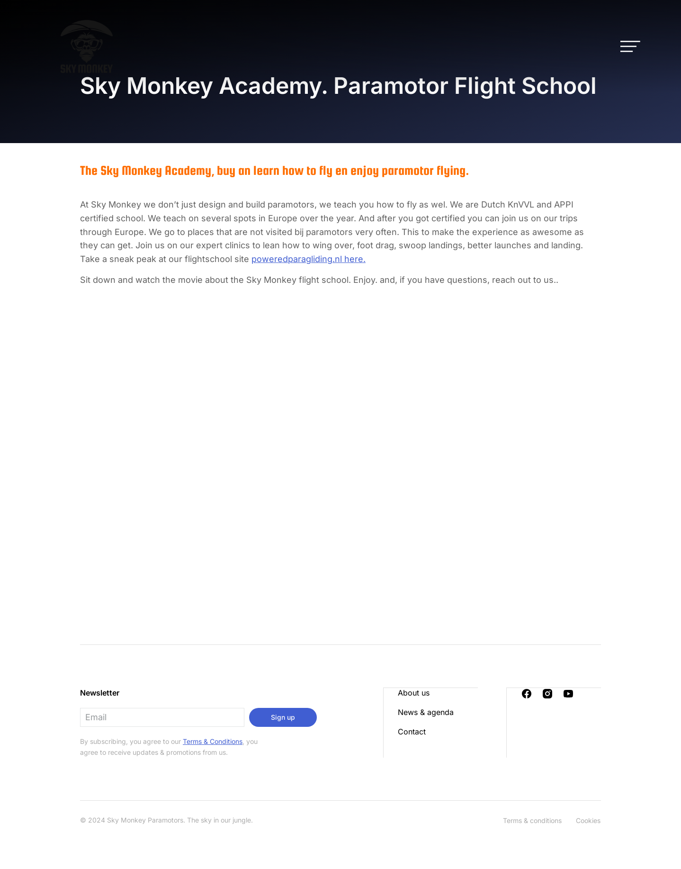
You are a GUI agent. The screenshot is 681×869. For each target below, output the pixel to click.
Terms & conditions (532, 820)
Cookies (588, 820)
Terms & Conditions (212, 741)
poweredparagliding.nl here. (308, 259)
